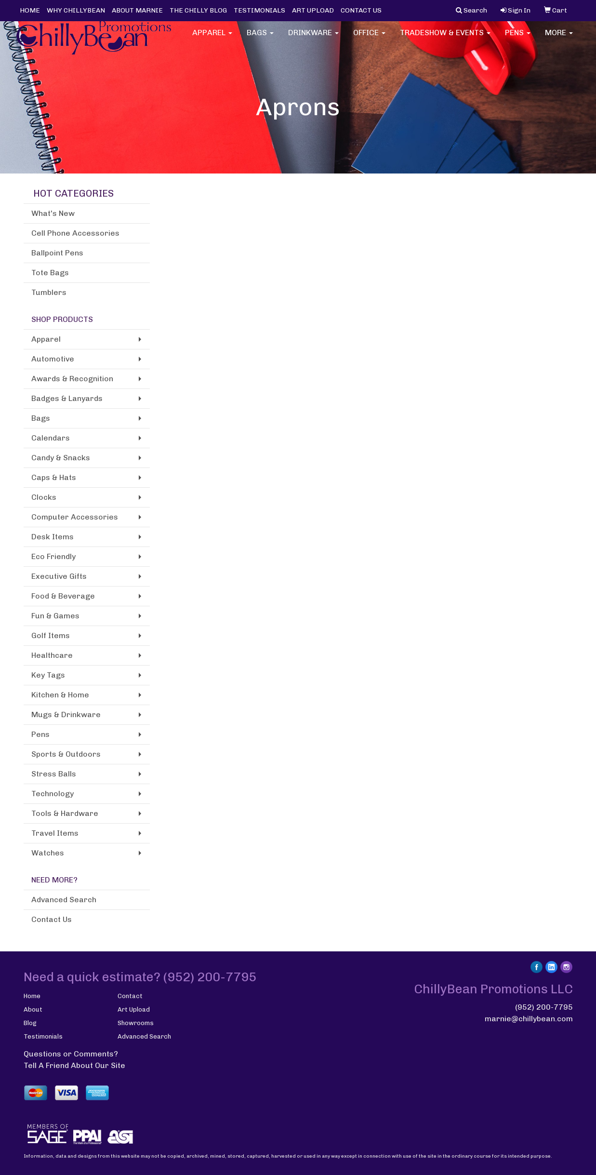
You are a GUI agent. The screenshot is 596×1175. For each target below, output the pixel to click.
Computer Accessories (74, 516)
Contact (130, 996)
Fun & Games (55, 615)
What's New (53, 213)
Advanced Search (63, 899)
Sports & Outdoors (66, 754)
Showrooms (136, 1023)
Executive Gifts (59, 576)
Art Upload (134, 1009)
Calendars (50, 437)
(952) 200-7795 (544, 1007)
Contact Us (51, 919)
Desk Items (52, 536)
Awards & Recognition (72, 378)
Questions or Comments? (71, 1053)
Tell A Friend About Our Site (74, 1065)
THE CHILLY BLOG (198, 10)
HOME (30, 10)
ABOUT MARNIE (137, 10)
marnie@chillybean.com (529, 1018)
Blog (30, 1023)
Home (32, 996)
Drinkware (313, 38)
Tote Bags (50, 272)
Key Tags (48, 675)
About (33, 1009)
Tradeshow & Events (445, 38)
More (559, 38)
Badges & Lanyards (67, 398)
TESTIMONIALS (259, 10)
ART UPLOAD (313, 10)
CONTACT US (361, 10)
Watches (47, 852)
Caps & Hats (53, 477)
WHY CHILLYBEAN (76, 10)
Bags (260, 38)
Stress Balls (53, 773)
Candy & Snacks (60, 457)
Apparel (212, 38)
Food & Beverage (63, 596)
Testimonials (43, 1036)
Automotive (52, 358)
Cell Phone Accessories (75, 233)
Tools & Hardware (64, 813)
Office (369, 38)
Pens (517, 38)
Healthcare (52, 655)
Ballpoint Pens (57, 252)
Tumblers (48, 292)
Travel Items (55, 833)
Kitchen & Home (60, 694)
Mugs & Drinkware (66, 714)
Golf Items (50, 635)
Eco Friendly (53, 556)
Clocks (43, 497)
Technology (52, 793)
